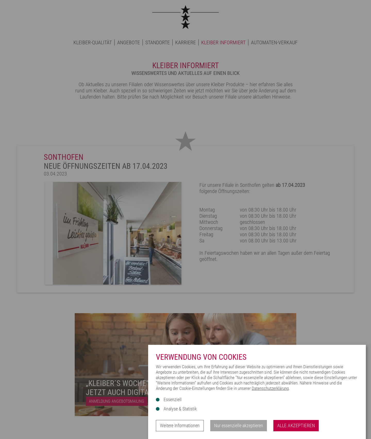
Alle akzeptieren (296, 425)
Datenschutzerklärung (270, 388)
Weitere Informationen (180, 425)
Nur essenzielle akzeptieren (238, 425)
